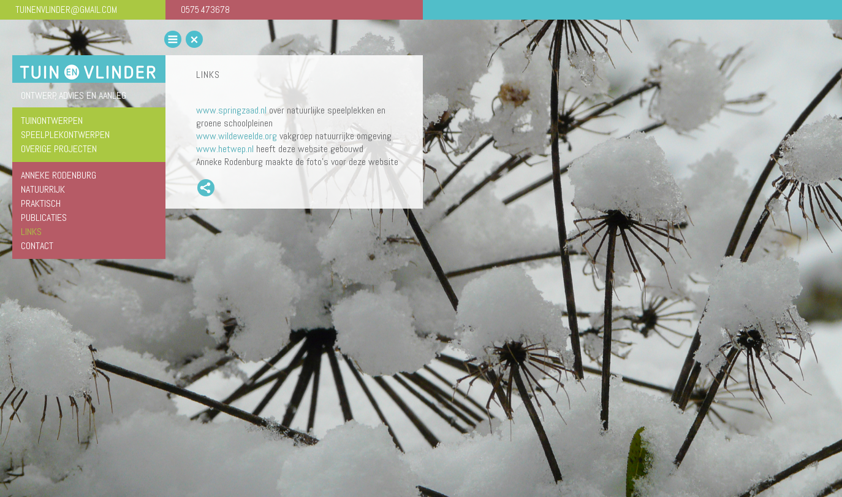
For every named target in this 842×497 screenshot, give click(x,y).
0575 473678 (205, 9)
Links (31, 231)
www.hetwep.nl (225, 148)
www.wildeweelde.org (236, 135)
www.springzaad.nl (231, 110)
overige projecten (59, 148)
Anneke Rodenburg (58, 175)
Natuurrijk (43, 189)
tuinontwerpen (52, 120)
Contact (37, 245)
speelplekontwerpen (65, 134)
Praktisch (41, 203)
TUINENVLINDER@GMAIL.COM (66, 9)
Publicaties (44, 217)
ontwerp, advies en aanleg (73, 95)
